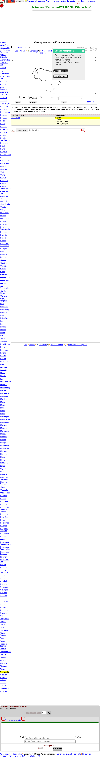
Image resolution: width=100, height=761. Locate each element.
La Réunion (4, 362)
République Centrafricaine (5, 543)
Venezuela (31, 1)
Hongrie (3, 312)
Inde (2, 315)
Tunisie (3, 649)
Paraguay (4, 514)
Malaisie (3, 399)
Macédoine (4, 393)
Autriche (3, 101)
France (3, 257)
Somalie (3, 596)
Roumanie (4, 557)
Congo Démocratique (5, 187)
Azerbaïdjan (5, 103)
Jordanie (3, 341)
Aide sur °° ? (5, 691)
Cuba (2, 210)
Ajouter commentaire (13, 720)
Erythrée (3, 235)
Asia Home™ (5, 754)
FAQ (39, 756)
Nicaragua (4, 463)
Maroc (2, 414)
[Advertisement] (51, 23)
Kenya (2, 347)
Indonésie (4, 318)
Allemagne (4, 73)
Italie (2, 336)
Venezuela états (47, 51)
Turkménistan (5, 652)
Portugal (3, 536)
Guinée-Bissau (3, 292)
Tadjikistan (4, 619)
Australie (3, 98)
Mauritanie (4, 422)
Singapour (4, 587)
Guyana (3, 296)
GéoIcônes (4, 45)
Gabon (3, 260)
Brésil (2, 146)
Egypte (3, 221)
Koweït (3, 359)
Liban (2, 373)
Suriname (4, 610)
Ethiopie (3, 249)
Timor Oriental (3, 634)
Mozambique (5, 451)
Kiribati (3, 353)
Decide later (61, 76)
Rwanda (3, 568)
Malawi (3, 402)
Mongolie (4, 443)
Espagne (3, 238)
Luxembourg (5, 388)
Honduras (4, 307)
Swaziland (4, 613)
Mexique (3, 428)
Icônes (3, 42)
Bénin (2, 124)
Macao (3, 390)
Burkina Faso (5, 155)
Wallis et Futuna (3, 679)
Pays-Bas (4, 517)
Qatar (2, 539)
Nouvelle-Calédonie (4, 478)
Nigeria (3, 469)
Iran (1, 321)
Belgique (3, 118)
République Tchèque (4, 553)
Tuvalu (3, 657)
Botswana (4, 143)
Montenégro (5, 445)
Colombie (4, 181)
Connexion (94, 1)
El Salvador (4, 224)
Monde (3, 440)
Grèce (2, 272)
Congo (3, 184)
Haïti (2, 304)
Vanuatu (3, 666)
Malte (2, 411)
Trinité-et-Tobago (4, 645)
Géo (16, 51)
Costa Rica (4, 201)
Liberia (3, 376)
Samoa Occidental (4, 571)
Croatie (3, 207)
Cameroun (4, 163)
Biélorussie (4, 129)
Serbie (2, 578)
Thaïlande (4, 630)
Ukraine (3, 660)
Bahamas (4, 106)
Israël (2, 333)
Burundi (3, 158)
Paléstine (4, 501)
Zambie (3, 685)
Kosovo (3, 356)
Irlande (3, 327)
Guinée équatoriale (4, 287)
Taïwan (3, 622)
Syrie (2, 616)
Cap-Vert (3, 169)
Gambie (3, 263)
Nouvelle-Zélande (4, 483)
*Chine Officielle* (3, 56)
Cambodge (4, 160)
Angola (3, 84)
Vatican (3, 669)
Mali (2, 408)
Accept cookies (61, 71)
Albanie (3, 68)
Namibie (3, 454)
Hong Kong (4, 309)
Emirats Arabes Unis (5, 228)
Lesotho (3, 367)
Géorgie (3, 266)
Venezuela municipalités (77, 345)
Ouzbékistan (5, 493)
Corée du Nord (4, 192)
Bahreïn (3, 109)
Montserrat (4, 448)
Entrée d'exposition (68, 1)
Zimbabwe (4, 688)
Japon (2, 338)
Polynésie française (4, 530)
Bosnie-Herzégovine (5, 139)
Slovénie (3, 593)
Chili (2, 172)
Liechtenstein (5, 382)
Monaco (3, 437)
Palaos (3, 499)
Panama (3, 504)
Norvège (3, 474)
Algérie (3, 71)
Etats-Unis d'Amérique (4, 245)
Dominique (4, 218)
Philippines (4, 523)
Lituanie (3, 385)
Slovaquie (4, 590)
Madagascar (5, 396)
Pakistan (3, 496)
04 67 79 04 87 (71, 7)
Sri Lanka (4, 601)
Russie (3, 565)
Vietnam (3, 675)
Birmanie (3, 132)
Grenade (3, 275)
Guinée (3, 283)
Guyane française (3, 300)
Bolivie (3, 135)
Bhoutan (3, 127)
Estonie (3, 241)
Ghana (3, 269)
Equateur (4, 232)
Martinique (4, 416)
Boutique (41, 1)
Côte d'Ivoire (5, 204)
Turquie (3, 655)
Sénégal (3, 575)
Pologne (3, 526)
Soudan (3, 598)
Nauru (2, 457)
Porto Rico (4, 534)
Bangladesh (5, 112)
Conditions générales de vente (69, 754)
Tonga (2, 641)
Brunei (2, 149)
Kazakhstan (5, 344)
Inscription (85, 1)
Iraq (1, 324)
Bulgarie (3, 152)
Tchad (2, 627)
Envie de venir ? (39, 7)
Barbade (3, 115)
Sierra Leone (5, 584)
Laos (2, 364)
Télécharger (89, 102)
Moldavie (3, 434)
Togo (2, 638)
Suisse (3, 607)
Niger (2, 466)
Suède (2, 604)
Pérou (2, 520)
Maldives (3, 405)
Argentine (4, 92)
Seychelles (4, 581)
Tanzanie (3, 625)
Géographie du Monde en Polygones (5, 50)
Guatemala (4, 280)
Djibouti (3, 216)
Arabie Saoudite (3, 88)
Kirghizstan (4, 350)
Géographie (17, 754)
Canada (3, 166)
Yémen (3, 683)
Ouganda (4, 490)
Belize (2, 121)
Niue (2, 471)
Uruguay (3, 663)
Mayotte (3, 425)
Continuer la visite (52, 1)
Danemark (4, 213)
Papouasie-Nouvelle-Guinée (4, 509)
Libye (2, 379)
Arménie (3, 95)
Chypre (3, 178)
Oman (2, 487)
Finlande (3, 254)
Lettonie (3, 370)
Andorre (3, 81)
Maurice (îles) (5, 419)
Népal (2, 460)
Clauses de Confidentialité (25, 756)
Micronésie (4, 431)
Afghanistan (5, 60)
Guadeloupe (5, 277)
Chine (2, 175)
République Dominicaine (5, 548)
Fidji (2, 251)
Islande (3, 330)
